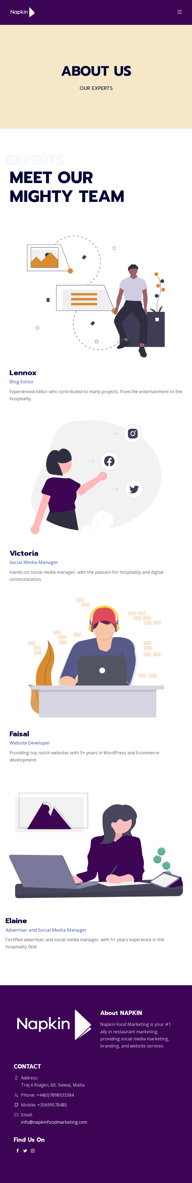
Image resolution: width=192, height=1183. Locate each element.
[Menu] (178, 12)
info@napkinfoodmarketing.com (54, 1122)
